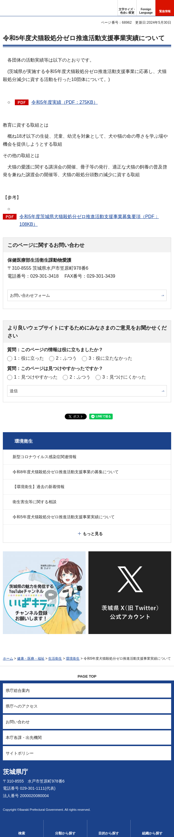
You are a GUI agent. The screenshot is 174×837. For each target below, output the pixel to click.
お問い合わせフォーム (30, 295)
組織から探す (152, 833)
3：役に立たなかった (110, 358)
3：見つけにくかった (124, 377)
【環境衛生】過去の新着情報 (38, 486)
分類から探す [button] (65, 833)
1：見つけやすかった (36, 377)
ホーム (8, 659)
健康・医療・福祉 (30, 659)
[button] (146, 8)
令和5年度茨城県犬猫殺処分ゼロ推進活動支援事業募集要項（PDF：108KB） (89, 220)
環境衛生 (24, 441)
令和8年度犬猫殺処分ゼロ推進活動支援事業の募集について (66, 472)
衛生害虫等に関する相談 (34, 501)
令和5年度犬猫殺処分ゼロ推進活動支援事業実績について (64, 517)
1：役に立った (29, 358)
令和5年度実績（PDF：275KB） (64, 102)
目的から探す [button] (108, 833)
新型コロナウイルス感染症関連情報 (44, 456)
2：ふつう (66, 358)
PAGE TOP (87, 676)
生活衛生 (55, 659)
